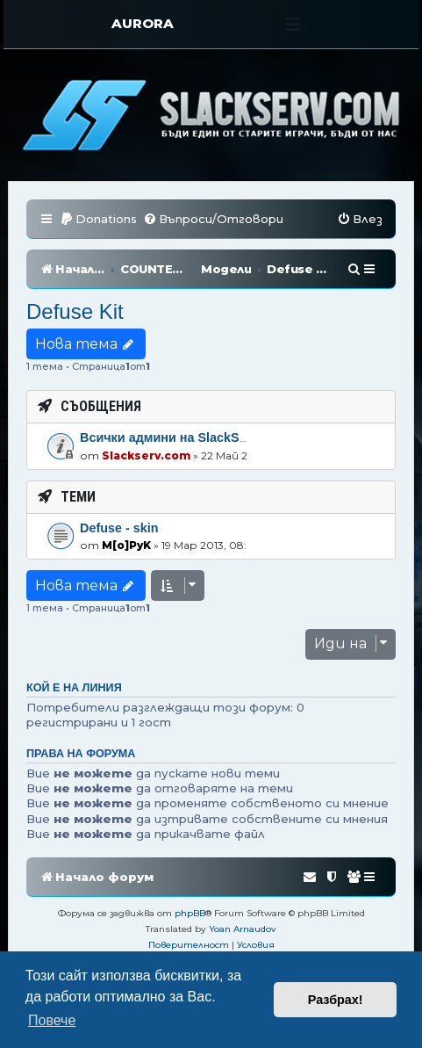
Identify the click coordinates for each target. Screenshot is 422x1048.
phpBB (190, 913)
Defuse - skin (119, 528)
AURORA (142, 23)
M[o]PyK (126, 545)
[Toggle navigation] (292, 24)
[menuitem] (98, 219)
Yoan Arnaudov (242, 929)
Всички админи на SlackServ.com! (185, 437)
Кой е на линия (74, 688)
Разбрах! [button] (335, 1000)
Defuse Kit (75, 311)
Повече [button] (51, 1020)
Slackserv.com (146, 455)
